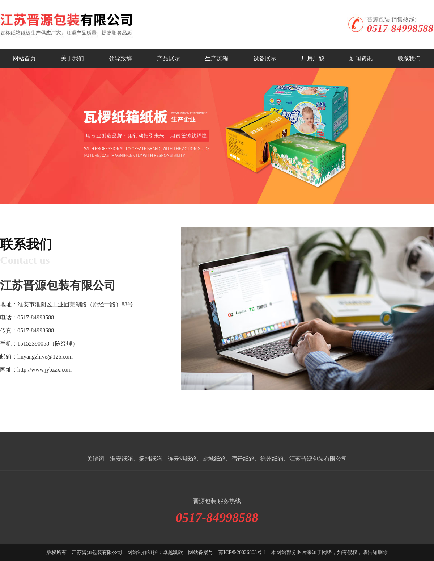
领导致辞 (120, 58)
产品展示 (168, 58)
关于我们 (72, 58)
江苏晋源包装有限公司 (318, 459)
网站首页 (24, 58)
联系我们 (409, 58)
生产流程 (216, 58)
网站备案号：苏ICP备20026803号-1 (227, 552)
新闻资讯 (361, 58)
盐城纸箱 (214, 459)
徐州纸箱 (272, 459)
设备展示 (264, 58)
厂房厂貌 (312, 58)
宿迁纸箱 (243, 459)
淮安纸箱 (121, 459)
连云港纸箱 (182, 459)
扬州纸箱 (150, 459)
